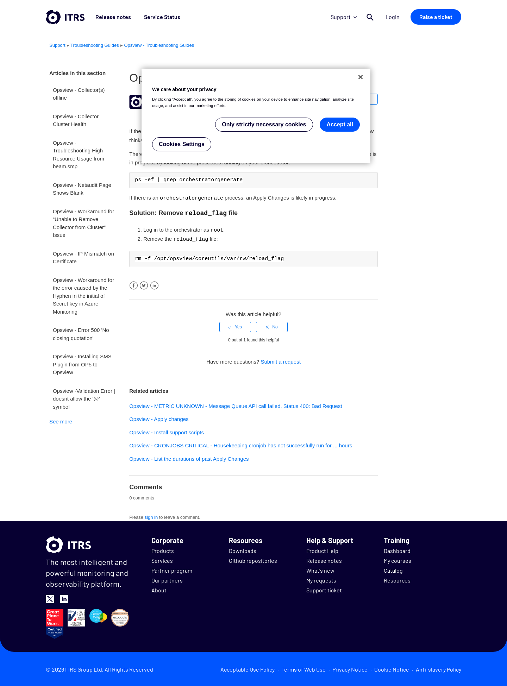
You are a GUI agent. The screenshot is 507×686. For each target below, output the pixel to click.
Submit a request (280, 360)
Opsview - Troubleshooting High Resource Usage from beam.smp (78, 155)
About (159, 588)
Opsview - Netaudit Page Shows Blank (82, 189)
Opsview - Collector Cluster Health (76, 120)
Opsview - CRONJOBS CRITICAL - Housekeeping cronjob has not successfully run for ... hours (240, 444)
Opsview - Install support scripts (166, 431)
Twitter (143, 284)
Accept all (339, 124)
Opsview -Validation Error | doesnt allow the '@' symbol (84, 399)
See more (60, 421)
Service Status (155, 16)
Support (348, 16)
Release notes (111, 16)
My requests (321, 578)
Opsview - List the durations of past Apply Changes (189, 457)
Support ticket (324, 588)
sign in (151, 515)
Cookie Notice (391, 668)
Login (395, 16)
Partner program (171, 569)
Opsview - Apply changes (158, 418)
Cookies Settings (182, 144)
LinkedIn (154, 284)
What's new (320, 569)
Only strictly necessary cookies (264, 124)
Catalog (393, 569)
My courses (397, 559)
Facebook (133, 284)
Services (162, 559)
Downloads (242, 549)
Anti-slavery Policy (438, 668)
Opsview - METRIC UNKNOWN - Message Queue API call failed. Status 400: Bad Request (235, 405)
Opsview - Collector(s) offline (79, 94)
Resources (397, 578)
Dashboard (397, 549)
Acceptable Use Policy (247, 668)
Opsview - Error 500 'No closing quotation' (81, 334)
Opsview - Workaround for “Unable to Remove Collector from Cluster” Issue (83, 223)
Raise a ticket (435, 16)
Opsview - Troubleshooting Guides (159, 45)
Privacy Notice (350, 668)
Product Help (322, 549)
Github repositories (253, 559)
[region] (256, 116)
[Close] (360, 77)
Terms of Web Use (303, 668)
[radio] (235, 325)
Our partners (167, 578)
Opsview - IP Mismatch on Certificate (83, 258)
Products (162, 549)
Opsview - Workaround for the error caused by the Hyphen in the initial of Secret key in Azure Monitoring (83, 296)
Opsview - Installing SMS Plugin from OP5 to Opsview (82, 364)
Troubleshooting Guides (94, 45)
